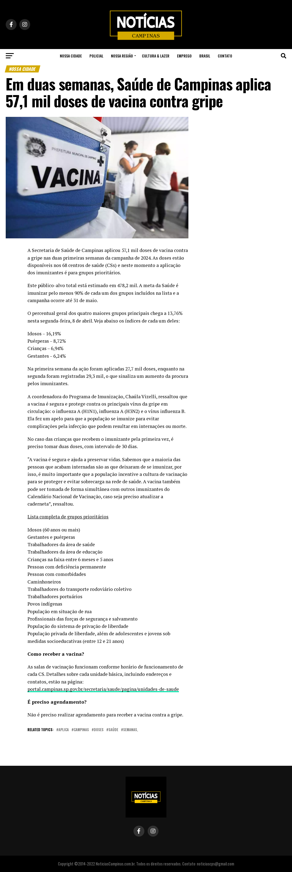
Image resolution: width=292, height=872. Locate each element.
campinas (81, 730)
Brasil (204, 56)
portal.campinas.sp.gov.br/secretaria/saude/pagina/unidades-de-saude (103, 689)
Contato (225, 56)
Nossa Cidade (71, 56)
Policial (96, 56)
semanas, (130, 730)
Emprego (184, 56)
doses (99, 730)
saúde (113, 730)
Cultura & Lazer (155, 56)
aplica (63, 730)
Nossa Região (122, 56)
